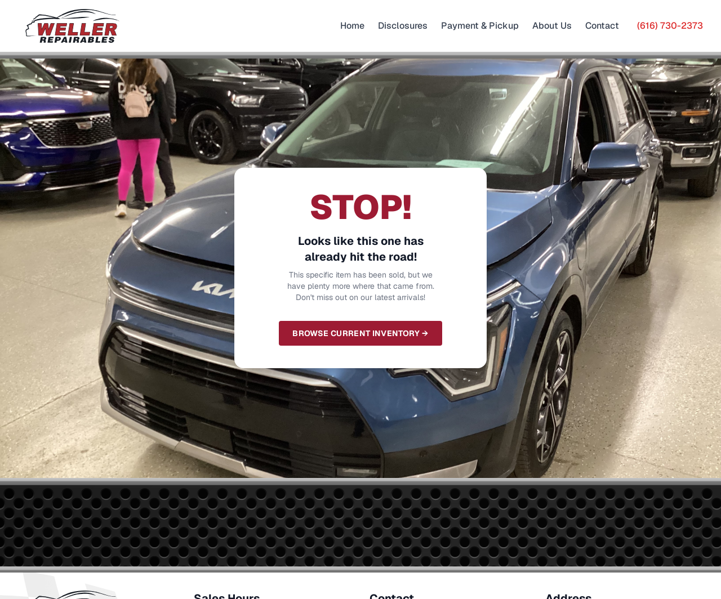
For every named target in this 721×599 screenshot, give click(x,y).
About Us (552, 26)
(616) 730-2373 (670, 26)
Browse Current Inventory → (360, 333)
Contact (602, 26)
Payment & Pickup (480, 26)
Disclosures (403, 26)
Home (352, 26)
